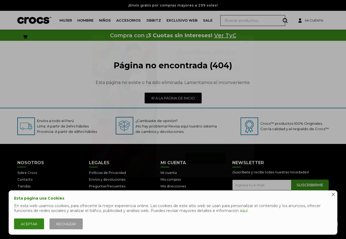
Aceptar (29, 224)
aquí (244, 210)
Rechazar (66, 224)
